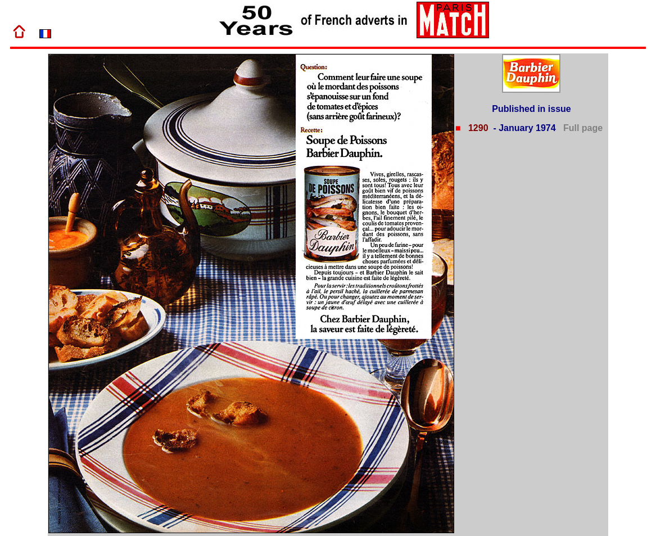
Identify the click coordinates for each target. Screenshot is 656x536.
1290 (476, 128)
